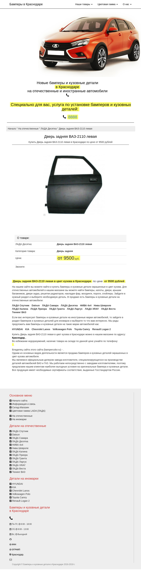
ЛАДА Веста (108, 309)
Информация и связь (23, 404)
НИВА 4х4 (85, 305)
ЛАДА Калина (20, 309)
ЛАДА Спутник (20, 305)
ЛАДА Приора (39, 309)
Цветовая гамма (108, 4)
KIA (27, 329)
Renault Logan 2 (101, 329)
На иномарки (19, 419)
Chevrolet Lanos (41, 329)
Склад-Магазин (20, 407)
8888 (72, 117)
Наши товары (84, 4)
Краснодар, (19, 337)
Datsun (36, 305)
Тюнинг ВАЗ (19, 312)
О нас (127, 4)
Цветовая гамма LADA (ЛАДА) (28, 410)
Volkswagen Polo (62, 329)
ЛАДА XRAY (92, 309)
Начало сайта (19, 400)
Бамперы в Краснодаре (26, 4)
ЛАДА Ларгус (75, 309)
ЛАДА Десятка (69, 305)
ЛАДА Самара (50, 305)
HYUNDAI (17, 329)
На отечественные (22, 416)
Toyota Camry (82, 329)
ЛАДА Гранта (57, 309)
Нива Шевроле (102, 305)
